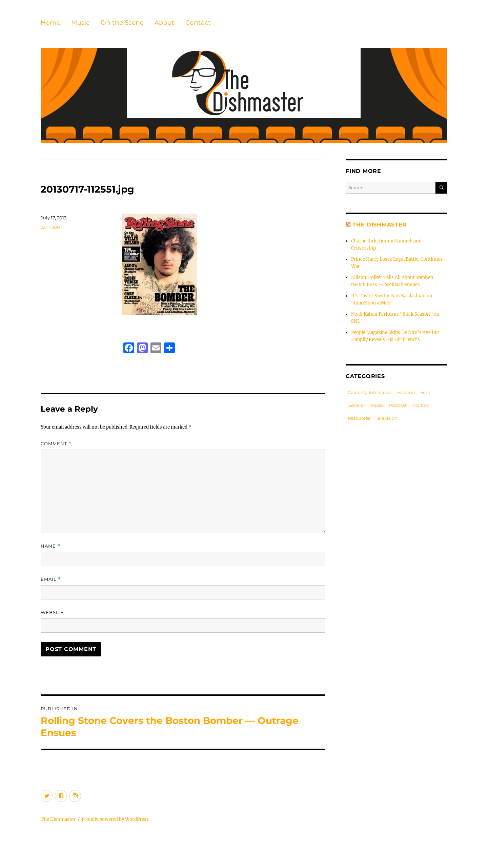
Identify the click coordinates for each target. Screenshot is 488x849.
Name (50, 546)
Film (425, 392)
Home (50, 22)
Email (51, 579)
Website (52, 612)
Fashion (406, 392)
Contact (198, 22)
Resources (359, 418)
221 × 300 (50, 227)
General (356, 405)
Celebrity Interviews (369, 392)
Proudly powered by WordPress (115, 819)
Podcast (398, 405)
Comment (56, 444)
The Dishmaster (379, 224)
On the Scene (122, 22)
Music (80, 22)
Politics (420, 405)
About (164, 22)
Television (387, 418)
